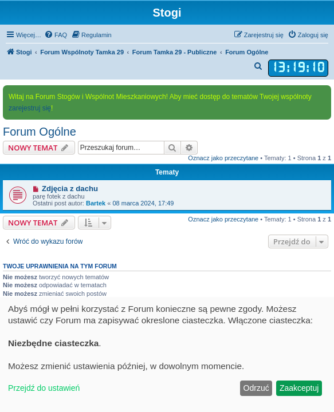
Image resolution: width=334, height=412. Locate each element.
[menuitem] (55, 35)
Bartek (95, 203)
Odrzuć (256, 388)
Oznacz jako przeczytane (223, 157)
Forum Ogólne (39, 131)
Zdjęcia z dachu (70, 188)
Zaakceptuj (299, 388)
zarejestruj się (30, 108)
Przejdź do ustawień (44, 388)
